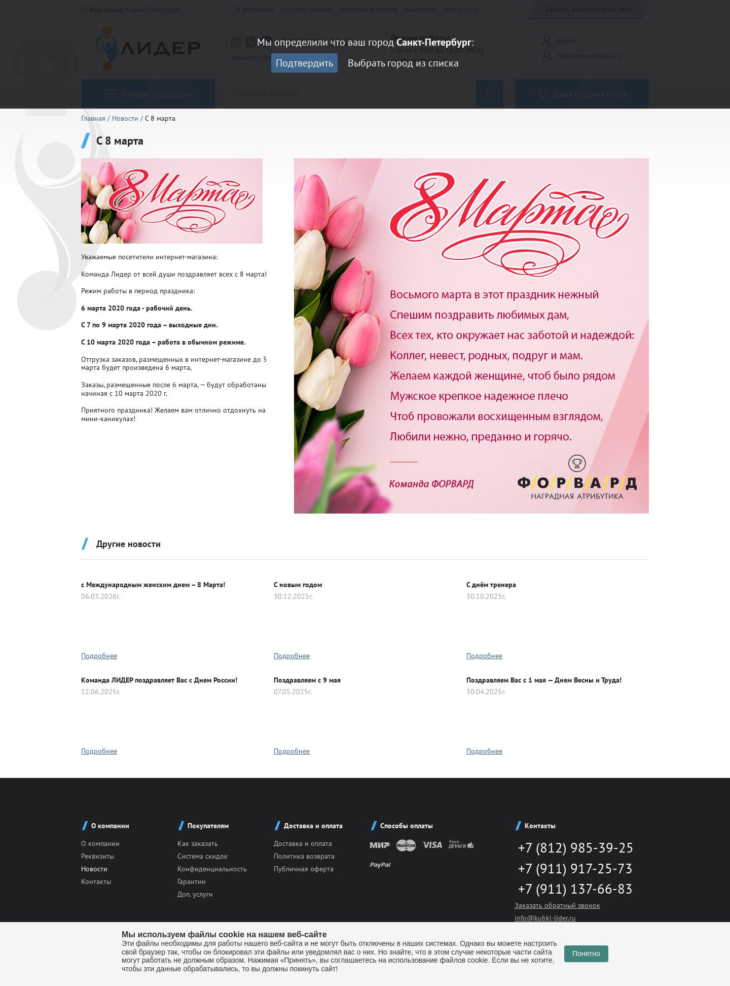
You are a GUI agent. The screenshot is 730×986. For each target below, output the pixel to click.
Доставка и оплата (303, 843)
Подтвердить (304, 63)
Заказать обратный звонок (557, 906)
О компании (100, 843)
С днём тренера (491, 584)
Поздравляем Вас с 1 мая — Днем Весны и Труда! (544, 680)
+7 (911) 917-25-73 (572, 869)
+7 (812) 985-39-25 (572, 847)
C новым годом (298, 584)
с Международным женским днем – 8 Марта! (153, 584)
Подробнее (99, 655)
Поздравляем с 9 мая (307, 680)
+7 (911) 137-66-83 (572, 890)
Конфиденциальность (212, 868)
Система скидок (202, 856)
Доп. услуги (195, 894)
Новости (126, 118)
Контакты (96, 881)
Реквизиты (97, 856)
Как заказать (197, 843)
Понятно (586, 953)
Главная (94, 118)
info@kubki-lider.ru (545, 919)
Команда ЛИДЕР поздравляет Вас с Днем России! (159, 680)
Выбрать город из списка (403, 63)
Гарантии (191, 881)
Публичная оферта (304, 868)
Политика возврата (304, 856)
